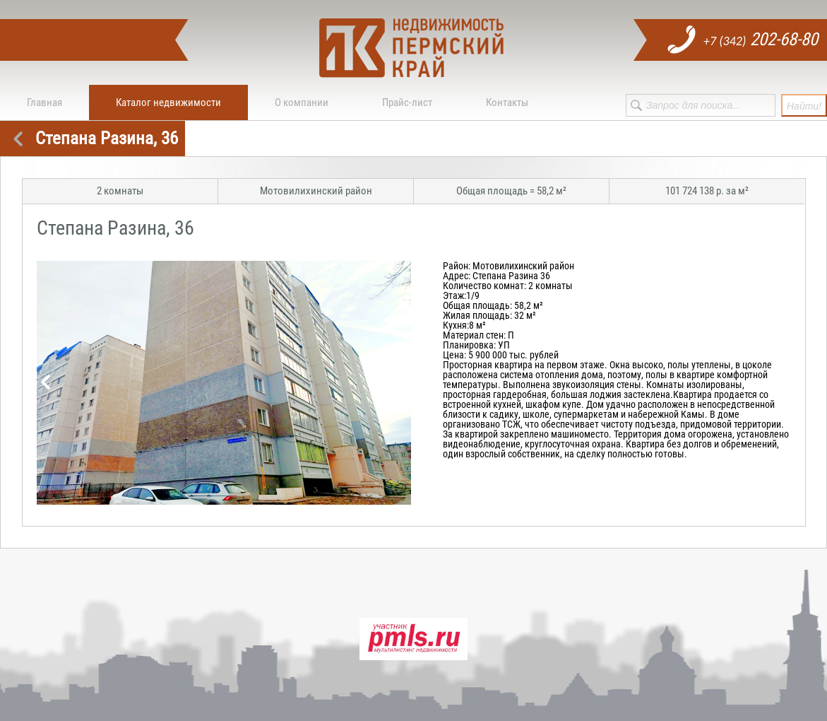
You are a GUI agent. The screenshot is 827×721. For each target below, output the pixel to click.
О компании (301, 102)
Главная (44, 102)
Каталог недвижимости (168, 102)
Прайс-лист (407, 102)
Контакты (507, 102)
